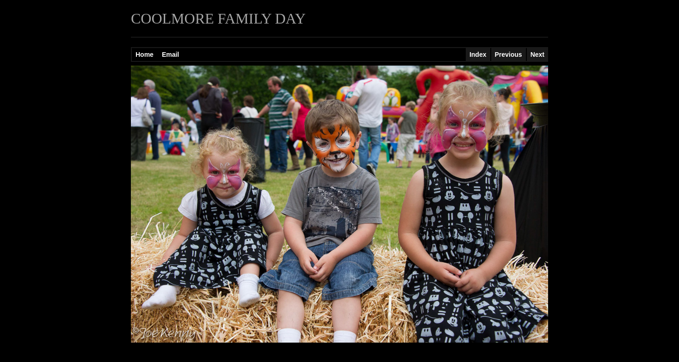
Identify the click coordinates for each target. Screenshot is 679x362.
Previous (508, 54)
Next (537, 54)
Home (145, 54)
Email (170, 54)
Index (478, 54)
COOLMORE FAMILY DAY (218, 18)
